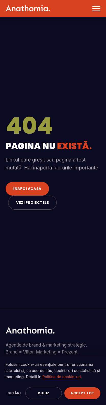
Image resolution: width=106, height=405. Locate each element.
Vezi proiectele (32, 202)
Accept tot (82, 393)
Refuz (43, 393)
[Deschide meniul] (94, 8)
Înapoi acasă (27, 188)
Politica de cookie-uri (61, 376)
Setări (14, 393)
